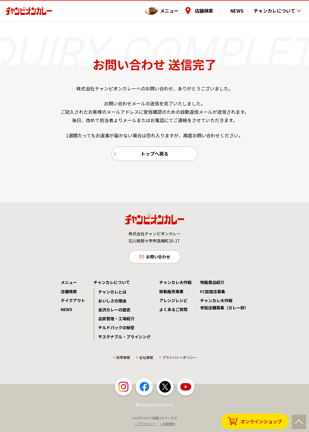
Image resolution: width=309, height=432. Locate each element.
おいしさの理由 (112, 303)
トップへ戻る (154, 154)
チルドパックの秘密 (116, 330)
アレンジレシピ (173, 303)
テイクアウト (73, 303)
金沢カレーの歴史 (114, 312)
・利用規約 (167, 426)
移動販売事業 (171, 294)
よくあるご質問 (173, 311)
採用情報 (123, 359)
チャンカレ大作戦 (175, 284)
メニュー (175, 8)
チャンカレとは (112, 294)
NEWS (240, 8)
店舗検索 (210, 8)
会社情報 (146, 359)
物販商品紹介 (212, 284)
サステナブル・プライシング (124, 339)
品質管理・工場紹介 (116, 321)
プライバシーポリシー (179, 359)
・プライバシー (145, 426)
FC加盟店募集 (212, 294)
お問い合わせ (158, 259)
